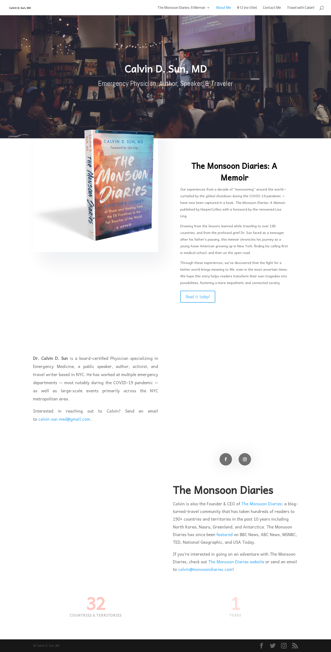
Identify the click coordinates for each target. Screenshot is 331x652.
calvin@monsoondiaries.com (205, 569)
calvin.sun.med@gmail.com (64, 419)
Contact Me (272, 8)
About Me (223, 8)
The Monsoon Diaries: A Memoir (181, 8)
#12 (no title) (247, 8)
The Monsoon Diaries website (236, 561)
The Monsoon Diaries (261, 503)
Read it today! (198, 297)
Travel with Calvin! (300, 8)
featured (224, 534)
